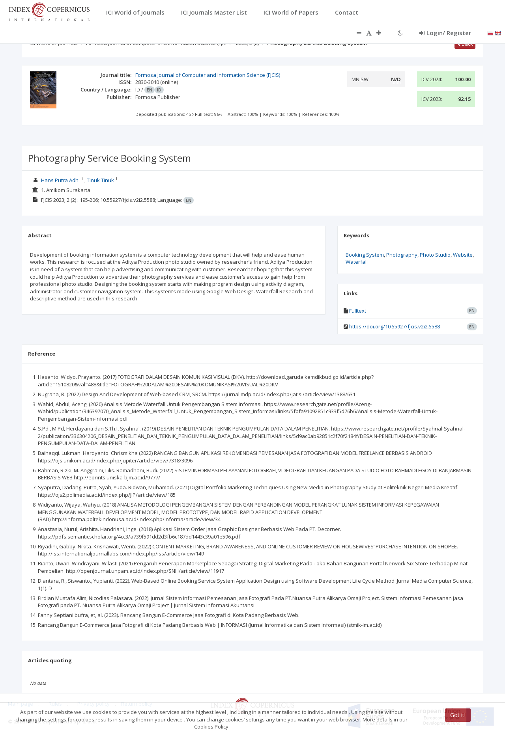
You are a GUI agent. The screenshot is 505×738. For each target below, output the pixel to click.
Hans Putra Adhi (60, 180)
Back (465, 43)
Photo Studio (435, 254)
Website (463, 254)
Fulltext (357, 310)
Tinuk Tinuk (100, 180)
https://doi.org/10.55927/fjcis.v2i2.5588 (394, 326)
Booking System (365, 254)
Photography (401, 254)
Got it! (458, 715)
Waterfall (357, 261)
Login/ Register (445, 33)
